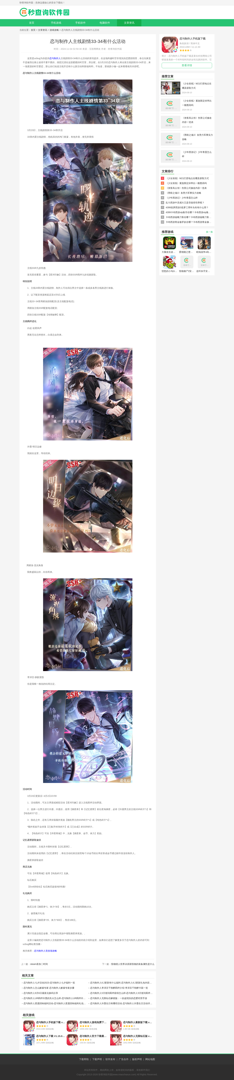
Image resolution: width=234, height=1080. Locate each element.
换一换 (209, 232)
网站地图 (150, 1059)
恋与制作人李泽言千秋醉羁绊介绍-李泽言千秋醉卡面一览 (119, 988)
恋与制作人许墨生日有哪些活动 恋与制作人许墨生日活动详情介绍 (122, 1003)
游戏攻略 (54, 30)
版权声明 (137, 1059)
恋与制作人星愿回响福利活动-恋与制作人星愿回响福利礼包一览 (56, 1003)
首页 (31, 22)
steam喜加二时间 (39, 964)
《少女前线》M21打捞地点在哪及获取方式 (187, 178)
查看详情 (187, 65)
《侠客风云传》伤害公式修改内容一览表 (186, 188)
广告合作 (124, 1059)
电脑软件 (105, 22)
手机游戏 (56, 22)
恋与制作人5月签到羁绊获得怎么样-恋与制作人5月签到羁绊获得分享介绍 (122, 993)
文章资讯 (129, 22)
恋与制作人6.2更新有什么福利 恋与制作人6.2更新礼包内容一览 (122, 982)
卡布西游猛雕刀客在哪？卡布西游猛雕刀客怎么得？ (192, 217)
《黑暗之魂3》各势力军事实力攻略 (183, 193)
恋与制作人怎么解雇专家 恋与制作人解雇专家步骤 (49, 988)
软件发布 (110, 1059)
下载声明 (97, 1059)
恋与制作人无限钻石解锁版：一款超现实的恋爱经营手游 (118, 998)
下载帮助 (84, 1059)
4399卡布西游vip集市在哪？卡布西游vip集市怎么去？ (193, 212)
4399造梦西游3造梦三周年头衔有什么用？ (187, 207)
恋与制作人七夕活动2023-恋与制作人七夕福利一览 (49, 982)
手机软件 (80, 22)
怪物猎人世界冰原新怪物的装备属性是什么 (132, 964)
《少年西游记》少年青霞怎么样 (182, 197)
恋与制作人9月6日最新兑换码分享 (41, 993)
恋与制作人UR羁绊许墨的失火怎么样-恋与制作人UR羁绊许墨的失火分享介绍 (56, 998)
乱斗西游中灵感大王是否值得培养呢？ (185, 202)
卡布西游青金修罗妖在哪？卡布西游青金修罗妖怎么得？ (194, 222)
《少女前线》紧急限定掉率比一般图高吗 (186, 183)
